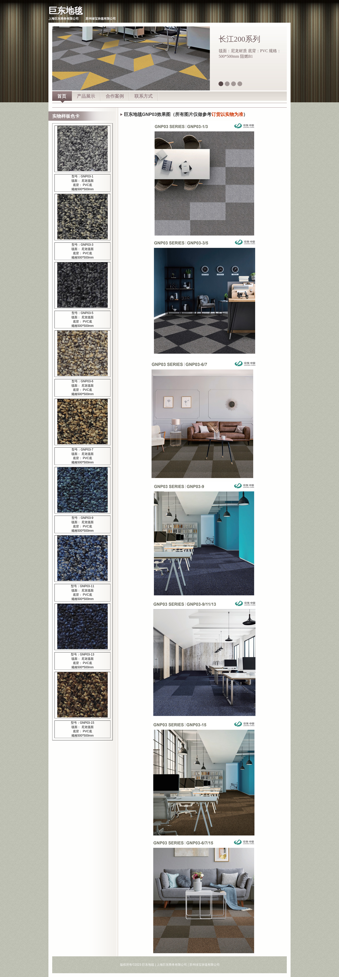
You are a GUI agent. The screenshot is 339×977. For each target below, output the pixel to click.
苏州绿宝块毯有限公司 (204, 964)
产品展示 (86, 96)
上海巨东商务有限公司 (172, 964)
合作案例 (115, 96)
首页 (61, 96)
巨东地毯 (65, 10)
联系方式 (143, 96)
